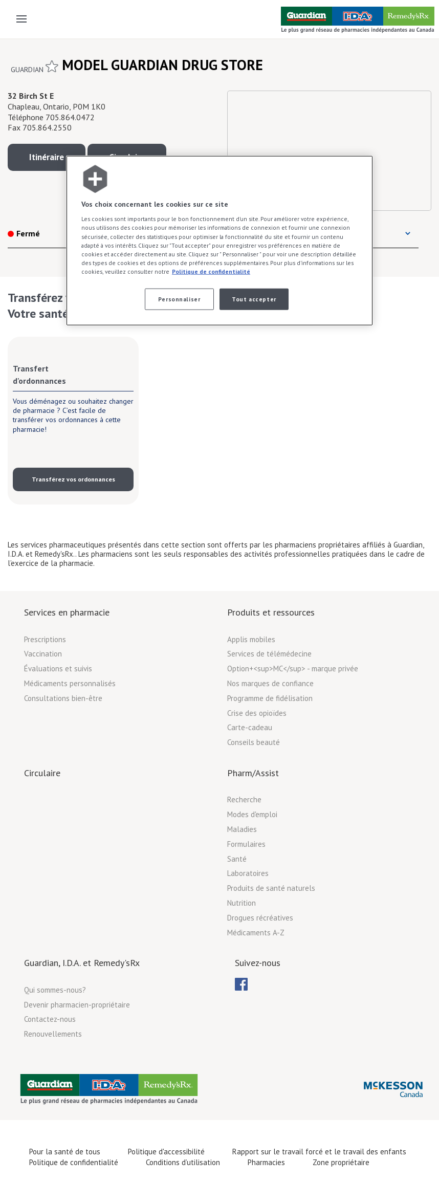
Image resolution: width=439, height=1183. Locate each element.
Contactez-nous (50, 1019)
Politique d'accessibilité (166, 1151)
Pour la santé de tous (64, 1151)
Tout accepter (254, 299)
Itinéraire (46, 157)
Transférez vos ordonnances (73, 479)
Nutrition (241, 903)
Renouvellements (53, 1034)
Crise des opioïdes (257, 713)
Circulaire (42, 773)
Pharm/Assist (253, 773)
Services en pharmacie (66, 612)
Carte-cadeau (249, 727)
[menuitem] (241, 984)
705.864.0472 (70, 117)
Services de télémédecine (269, 654)
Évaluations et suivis (58, 668)
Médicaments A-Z (255, 932)
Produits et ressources (271, 612)
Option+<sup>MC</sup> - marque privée (292, 668)
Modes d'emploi (252, 814)
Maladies (242, 829)
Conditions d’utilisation (183, 1162)
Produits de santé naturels (271, 888)
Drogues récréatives (260, 918)
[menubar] (241, 984)
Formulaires (246, 844)
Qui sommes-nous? (55, 990)
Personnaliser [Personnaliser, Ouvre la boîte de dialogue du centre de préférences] (179, 299)
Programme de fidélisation (270, 698)
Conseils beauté (253, 742)
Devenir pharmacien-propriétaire (77, 1005)
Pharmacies (266, 1162)
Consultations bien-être (63, 698)
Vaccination (43, 654)
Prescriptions (45, 639)
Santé (237, 859)
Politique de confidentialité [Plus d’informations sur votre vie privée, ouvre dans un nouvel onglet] (211, 271)
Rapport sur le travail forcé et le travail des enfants (319, 1151)
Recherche (244, 799)
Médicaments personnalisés (70, 683)
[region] (219, 241)
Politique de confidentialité (73, 1162)
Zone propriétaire (341, 1162)
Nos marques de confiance (270, 683)
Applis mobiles (251, 639)
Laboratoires (248, 873)
